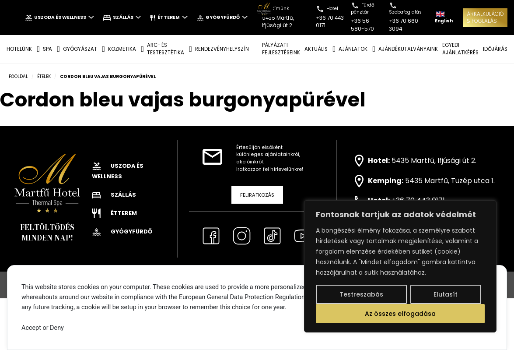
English (444, 17)
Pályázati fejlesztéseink (281, 49)
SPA (47, 49)
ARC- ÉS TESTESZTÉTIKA (165, 49)
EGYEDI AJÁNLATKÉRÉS (460, 49)
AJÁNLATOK (353, 49)
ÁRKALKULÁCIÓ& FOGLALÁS (485, 17)
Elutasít (446, 294)
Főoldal (18, 76)
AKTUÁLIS (316, 49)
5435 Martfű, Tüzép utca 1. (450, 181)
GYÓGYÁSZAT (80, 49)
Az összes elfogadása (400, 313)
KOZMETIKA (122, 49)
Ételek (44, 76)
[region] (400, 266)
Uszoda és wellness (59, 17)
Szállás (122, 17)
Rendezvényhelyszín (222, 49)
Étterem (168, 17)
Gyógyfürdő (222, 17)
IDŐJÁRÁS (495, 49)
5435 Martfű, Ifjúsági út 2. (434, 160)
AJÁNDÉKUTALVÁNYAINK (408, 49)
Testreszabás (361, 294)
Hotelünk (19, 49)
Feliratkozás (257, 194)
